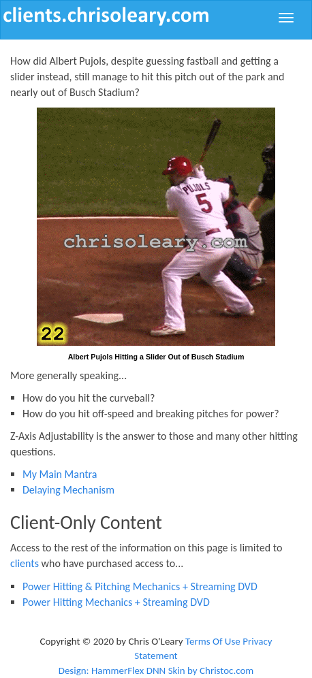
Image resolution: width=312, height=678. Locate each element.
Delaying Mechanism (68, 489)
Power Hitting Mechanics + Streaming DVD (116, 602)
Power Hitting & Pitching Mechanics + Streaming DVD (140, 586)
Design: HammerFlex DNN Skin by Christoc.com (156, 670)
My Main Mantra (59, 474)
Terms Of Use (212, 641)
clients (24, 563)
